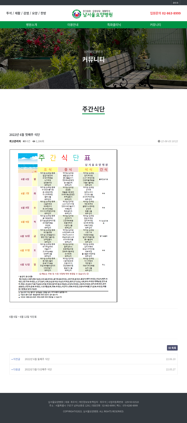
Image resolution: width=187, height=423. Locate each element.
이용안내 (72, 24)
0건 (26, 141)
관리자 (175, 2)
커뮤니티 (155, 24)
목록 (172, 348)
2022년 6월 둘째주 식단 (37, 359)
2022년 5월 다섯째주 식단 (38, 369)
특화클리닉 (114, 24)
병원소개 (31, 24)
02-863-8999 (171, 13)
